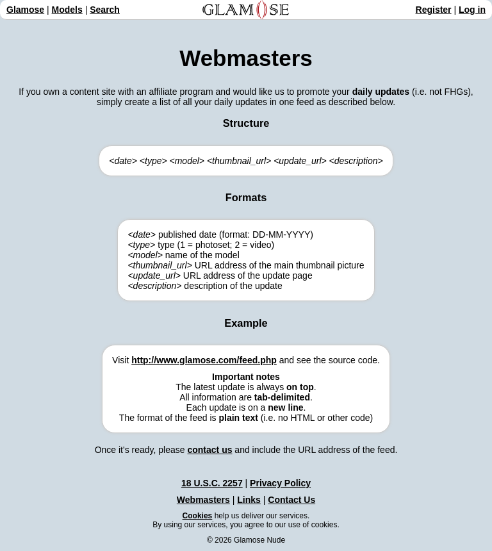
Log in (472, 9)
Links (249, 500)
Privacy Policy (280, 483)
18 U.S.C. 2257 (212, 483)
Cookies (198, 515)
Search (105, 9)
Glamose (25, 9)
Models (67, 9)
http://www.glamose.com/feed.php (204, 360)
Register (434, 9)
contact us (209, 450)
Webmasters (203, 500)
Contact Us (291, 500)
